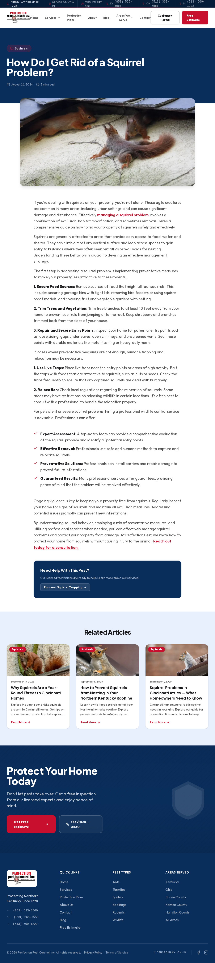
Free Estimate (193, 18)
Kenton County (176, 905)
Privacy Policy (93, 952)
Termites (119, 889)
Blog (106, 18)
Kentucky (172, 882)
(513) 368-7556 (22, 917)
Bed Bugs (119, 905)
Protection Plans (74, 18)
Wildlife (118, 920)
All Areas (172, 920)
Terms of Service (117, 952)
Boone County (175, 897)
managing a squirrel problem (123, 214)
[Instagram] (206, 952)
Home (34, 18)
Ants (116, 882)
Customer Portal (165, 18)
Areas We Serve (125, 18)
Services (52, 18)
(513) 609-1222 (22, 924)
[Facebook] (199, 952)
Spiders (118, 897)
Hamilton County (177, 912)
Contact (145, 18)
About (92, 18)
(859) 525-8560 (77, 824)
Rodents (119, 912)
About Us (66, 905)
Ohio (168, 889)
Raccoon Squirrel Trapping (65, 587)
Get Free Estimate (31, 824)
